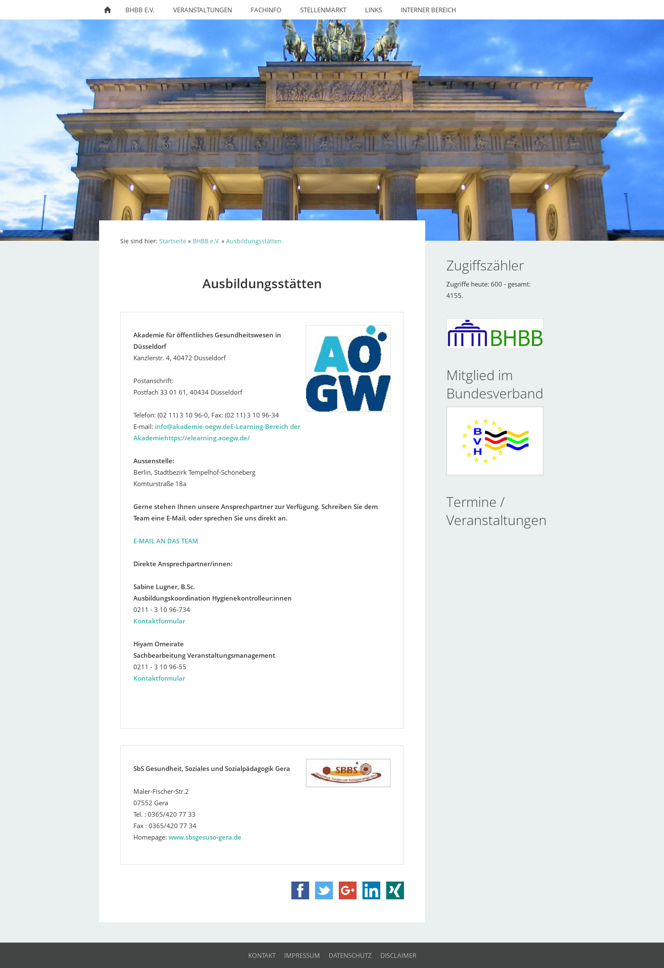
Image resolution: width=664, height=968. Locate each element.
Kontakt (262, 955)
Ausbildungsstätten (254, 241)
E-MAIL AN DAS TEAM (165, 541)
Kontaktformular (159, 621)
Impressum (302, 955)
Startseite (172, 241)
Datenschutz (350, 955)
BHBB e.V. (206, 241)
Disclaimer (398, 955)
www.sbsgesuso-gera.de (205, 837)
